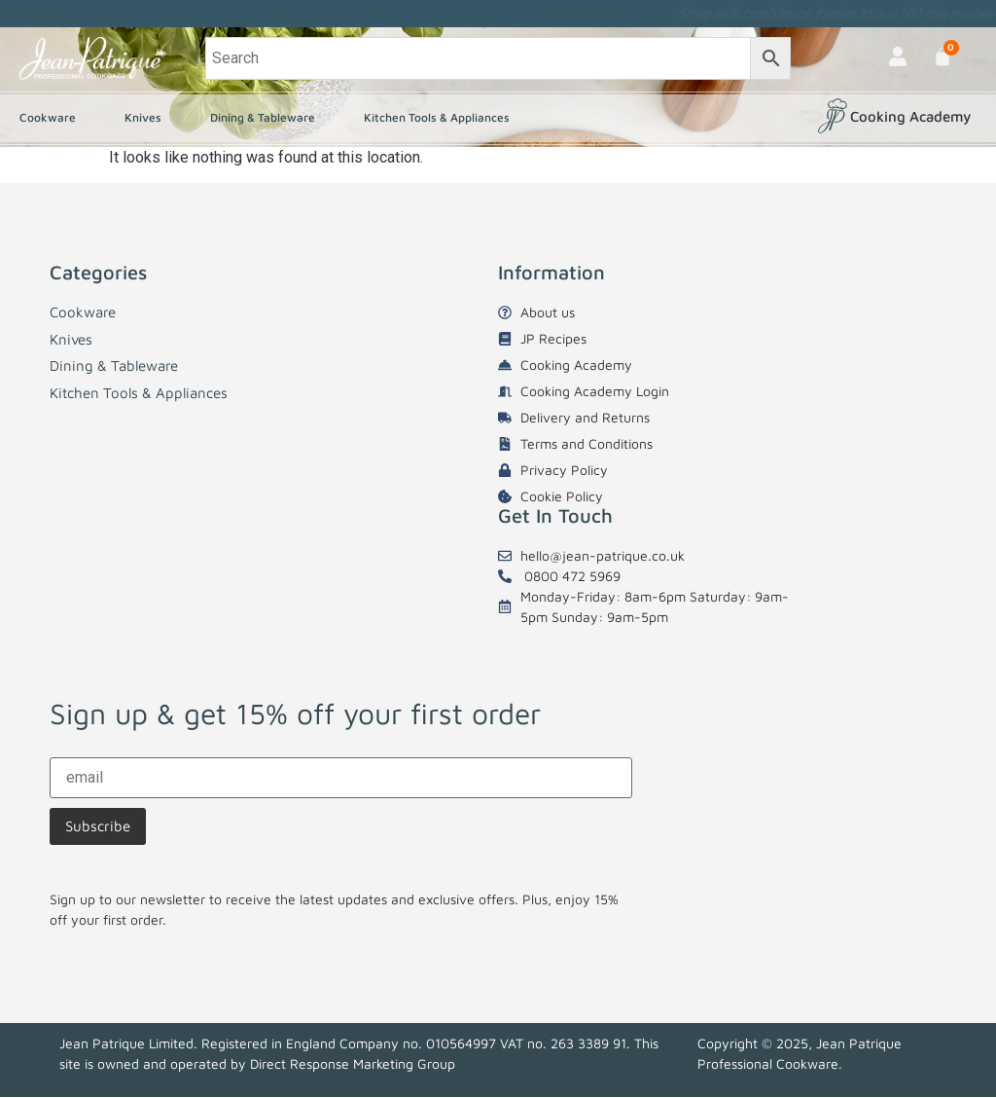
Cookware (52, 118)
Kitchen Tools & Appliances (441, 118)
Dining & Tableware (267, 118)
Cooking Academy (910, 116)
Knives (147, 118)
